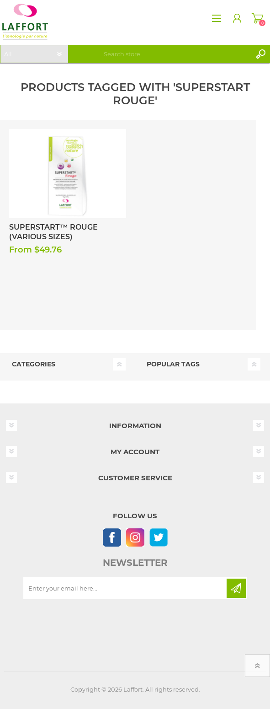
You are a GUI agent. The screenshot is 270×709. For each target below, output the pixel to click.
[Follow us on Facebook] (111, 537)
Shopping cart (257, 18)
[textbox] (176, 54)
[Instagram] (135, 537)
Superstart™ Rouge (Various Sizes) (53, 232)
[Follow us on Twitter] (158, 537)
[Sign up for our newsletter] (126, 588)
